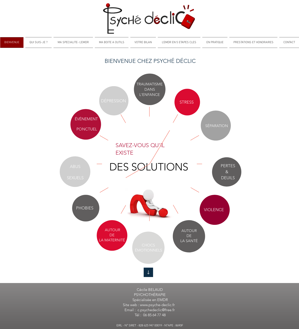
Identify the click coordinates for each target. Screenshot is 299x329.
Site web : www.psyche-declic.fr (150, 305)
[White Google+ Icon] (289, 168)
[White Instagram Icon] (289, 175)
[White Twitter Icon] (289, 161)
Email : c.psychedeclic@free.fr (150, 310)
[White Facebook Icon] (289, 153)
